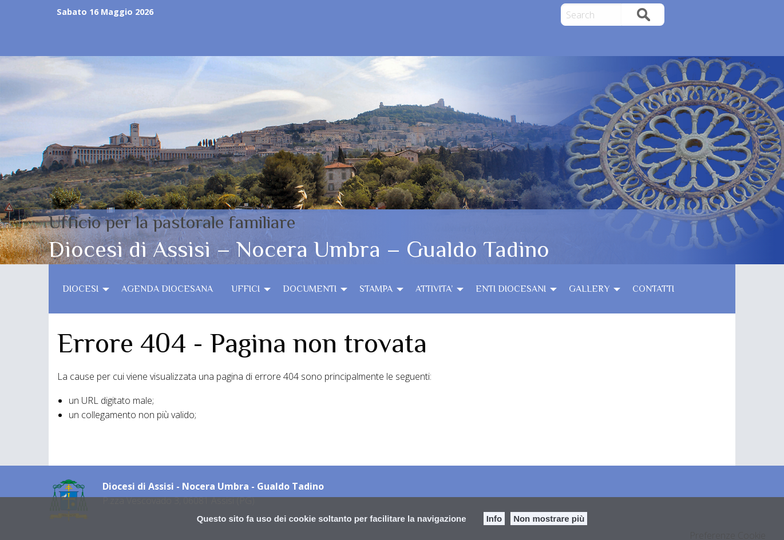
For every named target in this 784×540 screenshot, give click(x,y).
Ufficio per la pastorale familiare (172, 222)
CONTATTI (653, 289)
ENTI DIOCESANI (511, 289)
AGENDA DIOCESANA (167, 289)
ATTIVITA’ (434, 289)
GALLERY (589, 289)
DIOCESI (80, 289)
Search (643, 14)
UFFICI (245, 289)
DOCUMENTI (309, 289)
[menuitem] (82, 289)
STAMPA (376, 289)
